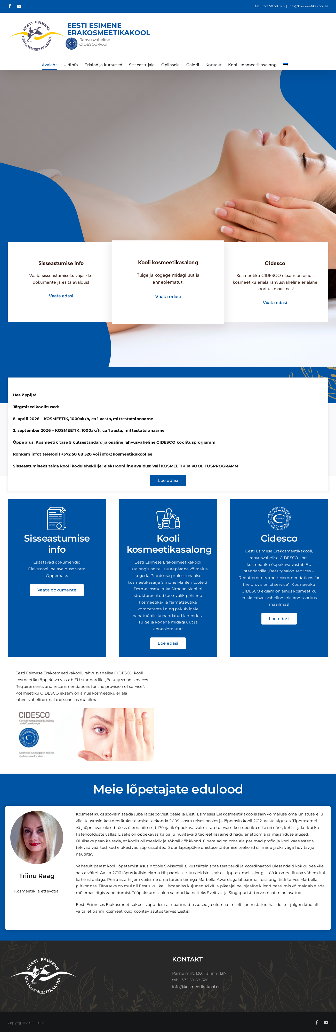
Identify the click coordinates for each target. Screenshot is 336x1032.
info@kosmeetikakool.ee (308, 6)
